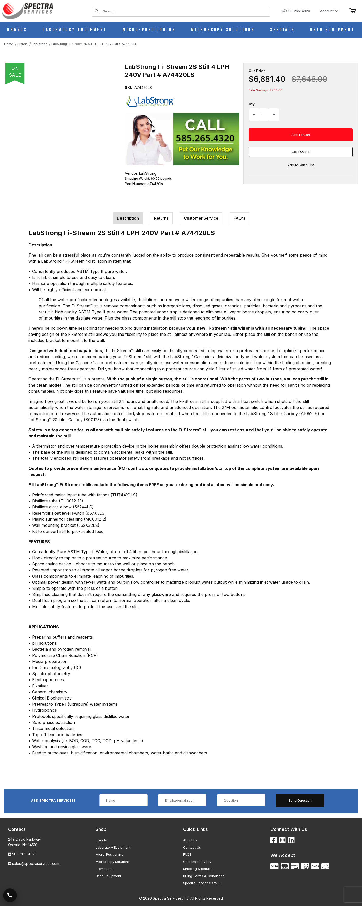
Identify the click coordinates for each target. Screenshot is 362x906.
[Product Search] (185, 11)
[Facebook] (273, 840)
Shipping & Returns (198, 869)
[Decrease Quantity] (254, 114)
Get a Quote (301, 152)
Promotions (104, 869)
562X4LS (83, 507)
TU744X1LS (124, 494)
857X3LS (95, 513)
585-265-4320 (296, 11)
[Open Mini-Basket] (352, 11)
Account (329, 11)
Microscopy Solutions (113, 862)
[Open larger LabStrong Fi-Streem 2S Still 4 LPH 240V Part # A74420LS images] (60, 137)
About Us (190, 840)
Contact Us (192, 847)
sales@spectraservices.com (35, 863)
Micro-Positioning (109, 854)
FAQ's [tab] (239, 218)
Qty (252, 104)
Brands (101, 840)
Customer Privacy (197, 862)
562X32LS (88, 525)
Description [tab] (128, 218)
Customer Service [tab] (201, 218)
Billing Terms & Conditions (203, 876)
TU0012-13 (71, 500)
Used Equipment (108, 876)
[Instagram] (282, 840)
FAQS (187, 854)
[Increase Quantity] (274, 114)
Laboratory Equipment (113, 847)
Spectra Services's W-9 (202, 883)
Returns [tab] (161, 218)
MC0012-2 (95, 519)
